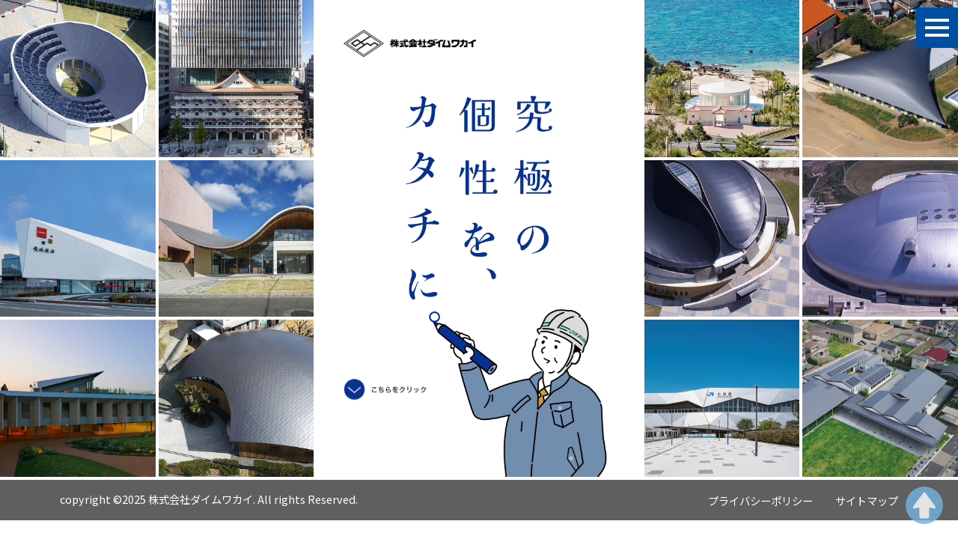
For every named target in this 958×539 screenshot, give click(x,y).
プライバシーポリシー (760, 500)
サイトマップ (866, 500)
